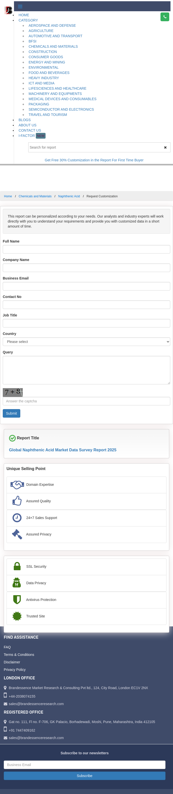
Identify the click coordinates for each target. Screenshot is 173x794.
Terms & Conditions (19, 655)
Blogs (25, 120)
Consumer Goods (46, 57)
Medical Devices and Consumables (62, 99)
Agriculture (41, 31)
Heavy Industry (44, 78)
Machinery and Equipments (55, 94)
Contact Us (30, 130)
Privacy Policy (15, 670)
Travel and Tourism (48, 115)
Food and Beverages (49, 73)
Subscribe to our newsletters (85, 753)
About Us (27, 125)
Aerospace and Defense (52, 25)
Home (24, 15)
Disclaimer (12, 662)
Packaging (39, 104)
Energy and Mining (47, 62)
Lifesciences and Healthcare (57, 88)
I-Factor (32, 136)
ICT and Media (41, 83)
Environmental (44, 67)
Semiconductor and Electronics (61, 109)
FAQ (7, 647)
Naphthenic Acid (69, 196)
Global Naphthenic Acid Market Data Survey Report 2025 (62, 450)
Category (28, 20)
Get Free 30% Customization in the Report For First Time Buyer (98, 160)
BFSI (32, 41)
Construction (43, 52)
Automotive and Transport (55, 36)
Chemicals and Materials (53, 46)
